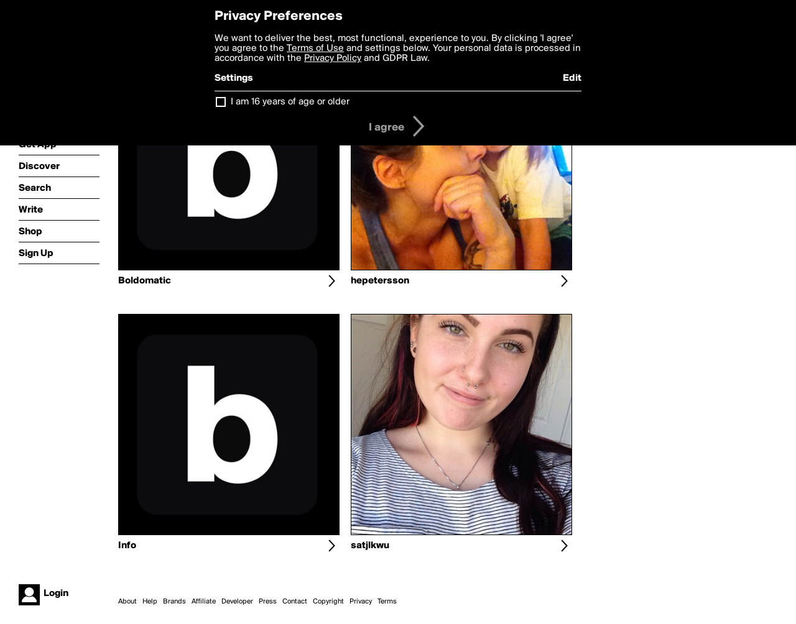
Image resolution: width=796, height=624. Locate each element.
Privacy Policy (332, 58)
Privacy (360, 601)
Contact (294, 601)
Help (149, 601)
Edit (572, 78)
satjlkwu (370, 546)
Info (127, 546)
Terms (387, 601)
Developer (237, 601)
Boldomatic (144, 281)
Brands (174, 601)
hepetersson (380, 281)
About (127, 601)
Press (268, 601)
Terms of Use (315, 48)
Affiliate (204, 601)
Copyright (328, 601)
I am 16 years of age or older (290, 102)
